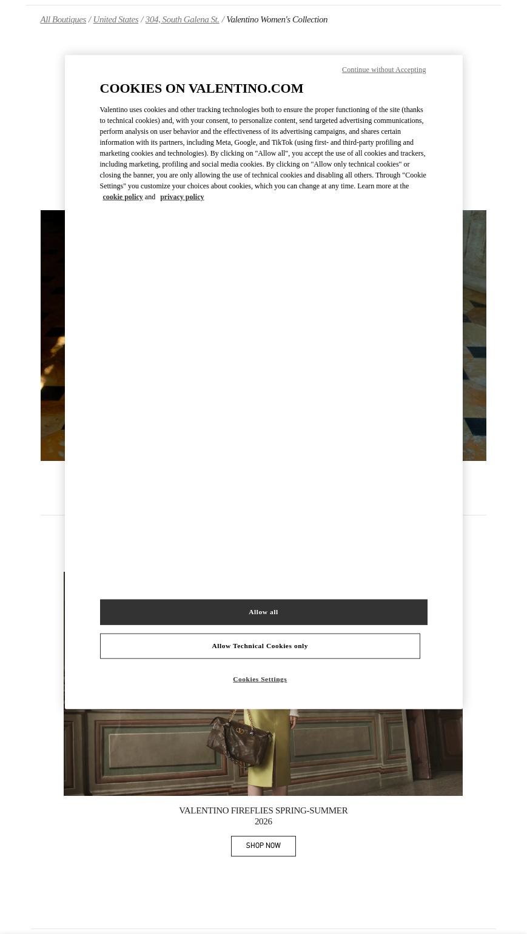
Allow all (263, 611)
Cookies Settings (260, 678)
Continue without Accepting (384, 69)
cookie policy (123, 197)
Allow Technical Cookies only (260, 645)
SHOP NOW (271, 847)
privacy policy (182, 197)
